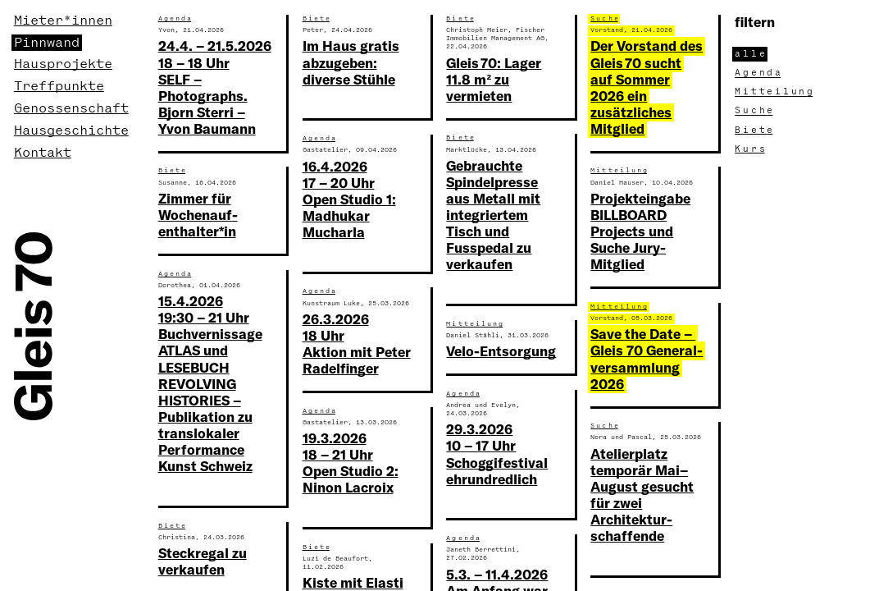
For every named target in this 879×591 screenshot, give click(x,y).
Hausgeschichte (71, 130)
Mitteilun (775, 92)
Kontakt (42, 152)
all (751, 54)
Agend (759, 73)
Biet (755, 130)
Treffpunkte (59, 86)
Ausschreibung (509, 475)
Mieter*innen (63, 20)
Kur (751, 149)
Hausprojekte (63, 64)
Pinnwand (47, 42)
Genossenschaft (71, 108)
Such (171, 60)
